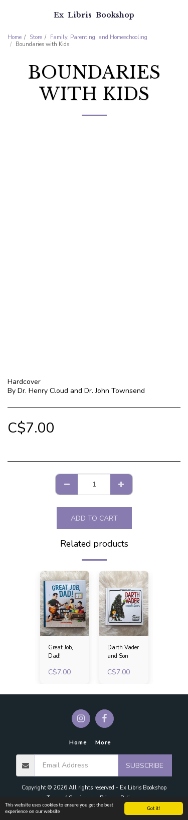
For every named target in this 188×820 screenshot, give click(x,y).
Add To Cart (94, 518)
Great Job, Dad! (60, 652)
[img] (64, 603)
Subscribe (144, 765)
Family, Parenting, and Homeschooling (98, 37)
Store (36, 37)
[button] (11, 14)
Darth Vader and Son (123, 652)
